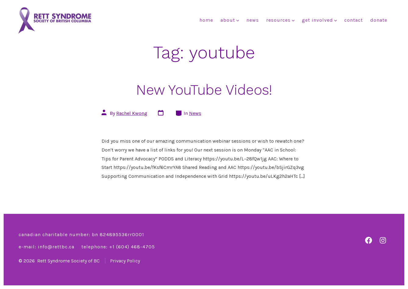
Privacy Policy (125, 261)
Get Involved (319, 20)
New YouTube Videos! (204, 90)
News (252, 20)
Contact (353, 20)
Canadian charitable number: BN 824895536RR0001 (81, 234)
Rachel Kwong (131, 113)
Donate (378, 20)
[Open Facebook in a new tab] (368, 240)
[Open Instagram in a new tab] (382, 240)
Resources (280, 20)
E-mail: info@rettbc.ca (46, 247)
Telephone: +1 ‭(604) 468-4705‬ (118, 247)
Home (206, 20)
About (229, 20)
